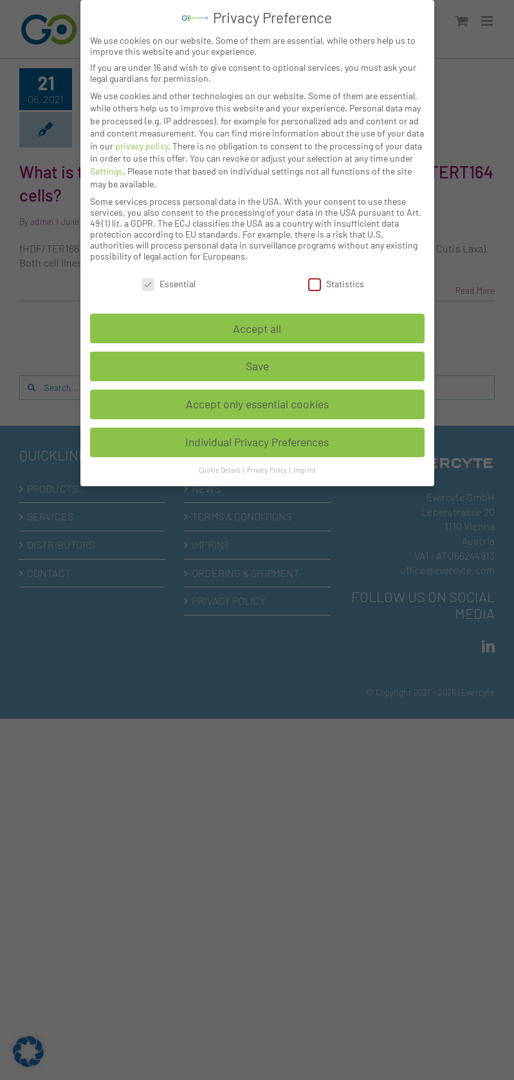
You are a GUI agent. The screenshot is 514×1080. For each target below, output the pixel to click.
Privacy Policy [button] (267, 470)
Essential (169, 283)
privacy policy (141, 145)
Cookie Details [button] (220, 470)
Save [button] (257, 366)
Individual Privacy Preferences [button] (257, 442)
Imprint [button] (304, 470)
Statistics (336, 283)
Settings (106, 171)
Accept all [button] (257, 328)
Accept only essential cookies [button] (257, 404)
